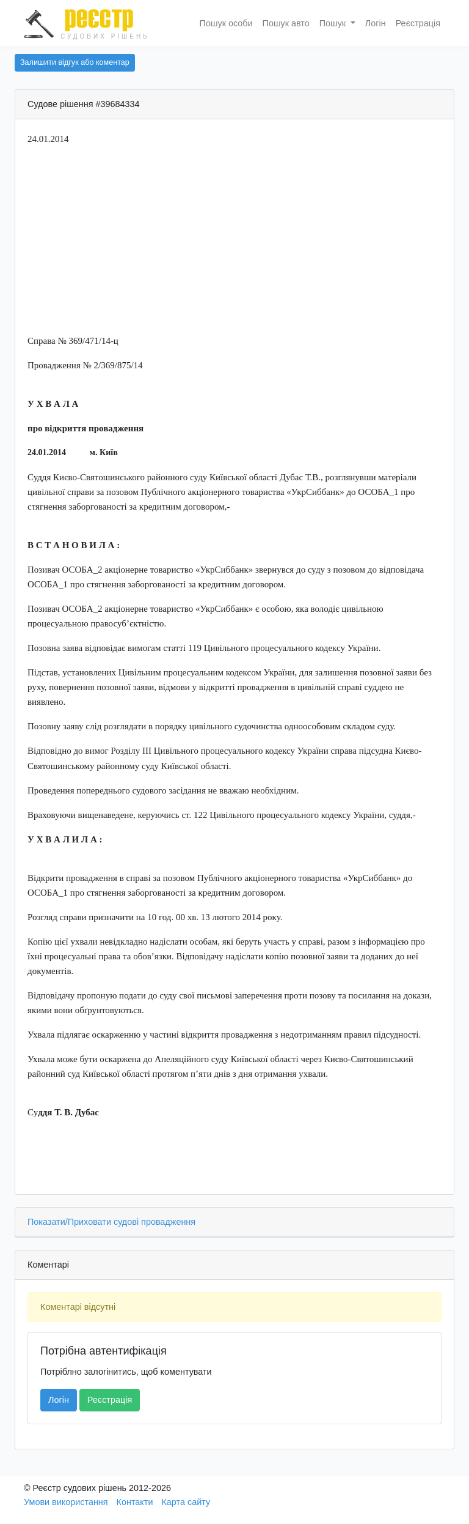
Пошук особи (226, 23)
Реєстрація (418, 23)
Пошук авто (286, 23)
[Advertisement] (234, 241)
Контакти (135, 1502)
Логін (375, 23)
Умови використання (66, 1502)
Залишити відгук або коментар (74, 62)
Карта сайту (185, 1502)
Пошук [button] (333, 23)
